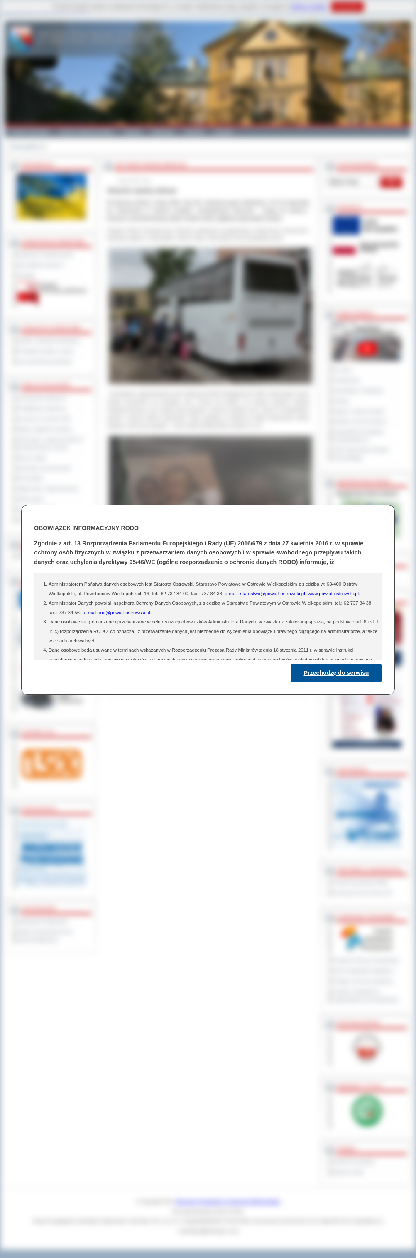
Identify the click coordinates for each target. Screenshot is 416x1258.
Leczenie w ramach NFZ (44, 419)
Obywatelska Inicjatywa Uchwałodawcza (358, 435)
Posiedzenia (346, 380)
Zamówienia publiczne (41, 398)
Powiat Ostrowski (29, 132)
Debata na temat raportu (359, 421)
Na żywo (342, 370)
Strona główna (25, 146)
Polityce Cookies (308, 7)
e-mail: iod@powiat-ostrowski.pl (117, 612)
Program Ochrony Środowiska (366, 960)
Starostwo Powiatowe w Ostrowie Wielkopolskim (228, 1201)
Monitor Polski (348, 1172)
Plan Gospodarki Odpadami (363, 971)
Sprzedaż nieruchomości (44, 468)
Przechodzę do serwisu (336, 672)
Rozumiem (347, 7)
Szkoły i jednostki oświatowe (48, 341)
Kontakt (223, 132)
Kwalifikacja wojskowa (41, 408)
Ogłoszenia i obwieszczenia (47, 488)
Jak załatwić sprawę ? (41, 265)
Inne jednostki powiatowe (44, 361)
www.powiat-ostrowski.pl (333, 593)
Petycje (341, 401)
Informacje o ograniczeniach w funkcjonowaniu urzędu (50, 443)
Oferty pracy (30, 499)
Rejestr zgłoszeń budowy (44, 429)
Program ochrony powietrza (363, 981)
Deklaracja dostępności (42, 921)
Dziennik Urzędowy (354, 1162)
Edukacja (163, 132)
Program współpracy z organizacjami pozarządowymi (366, 995)
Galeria (133, 132)
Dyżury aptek (31, 458)
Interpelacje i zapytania (358, 390)
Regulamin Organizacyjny (45, 254)
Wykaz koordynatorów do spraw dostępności (45, 936)
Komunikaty (30, 478)
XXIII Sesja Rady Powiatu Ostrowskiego (361, 454)
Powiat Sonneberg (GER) (360, 882)
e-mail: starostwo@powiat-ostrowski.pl (265, 593)
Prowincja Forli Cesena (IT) (362, 893)
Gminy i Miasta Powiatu (87, 132)
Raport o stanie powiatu (358, 411)
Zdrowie (194, 132)
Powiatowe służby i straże (45, 351)
